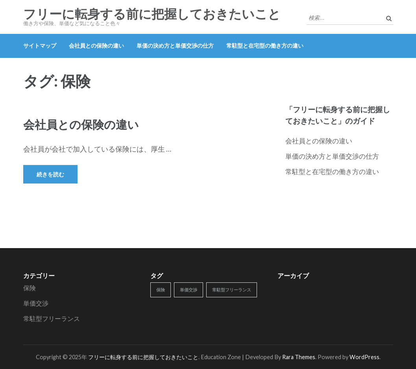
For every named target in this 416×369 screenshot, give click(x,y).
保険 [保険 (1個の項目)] (160, 289)
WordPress (364, 357)
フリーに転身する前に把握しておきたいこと (152, 14)
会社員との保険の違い (96, 45)
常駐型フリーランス (51, 318)
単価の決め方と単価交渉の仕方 (175, 45)
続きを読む (50, 174)
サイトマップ (39, 45)
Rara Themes (298, 357)
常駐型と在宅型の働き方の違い (264, 45)
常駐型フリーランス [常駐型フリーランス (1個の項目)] (231, 289)
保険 (29, 287)
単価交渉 (35, 303)
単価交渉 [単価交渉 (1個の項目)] (188, 289)
